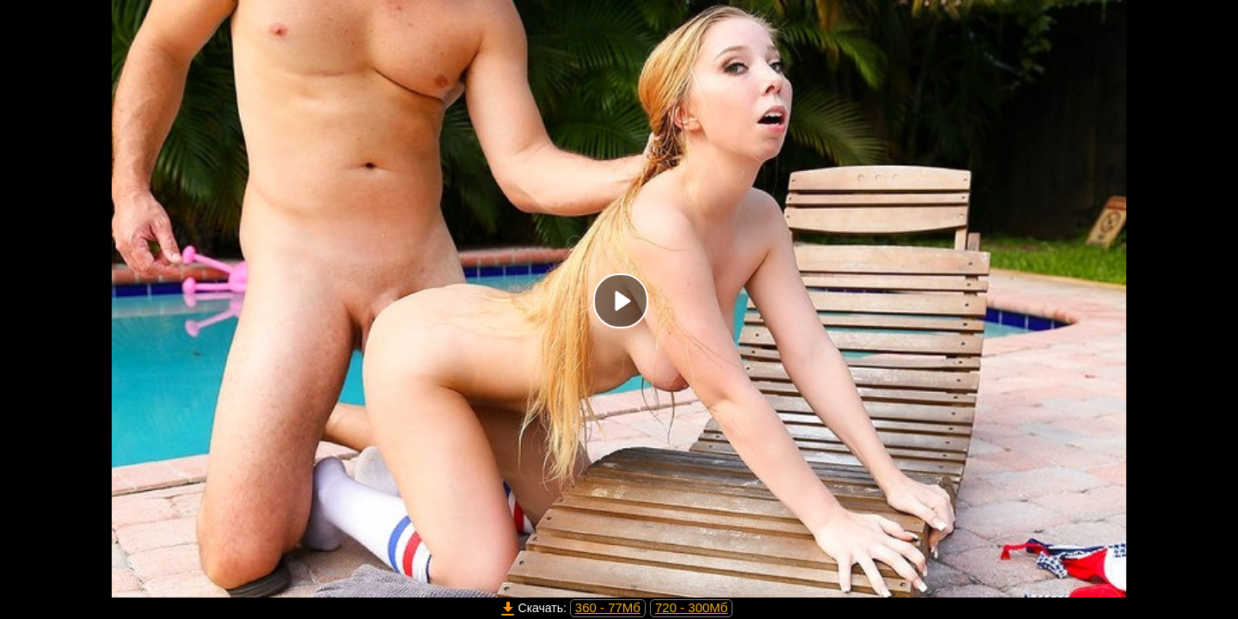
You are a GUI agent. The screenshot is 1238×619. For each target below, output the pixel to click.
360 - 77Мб (607, 607)
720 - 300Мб (691, 607)
